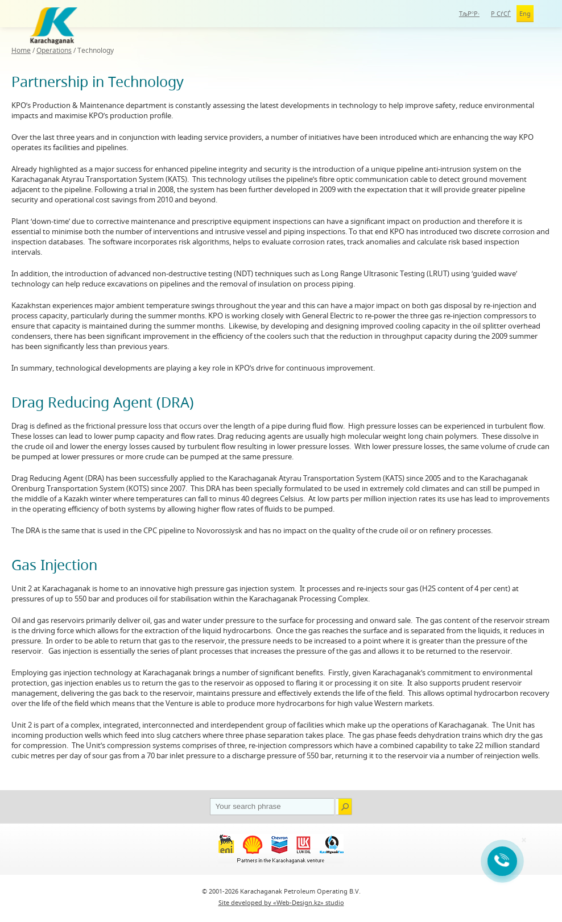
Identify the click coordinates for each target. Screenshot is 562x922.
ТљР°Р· (469, 13)
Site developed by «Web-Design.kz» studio (281, 902)
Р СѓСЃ (501, 13)
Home (21, 50)
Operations (54, 50)
